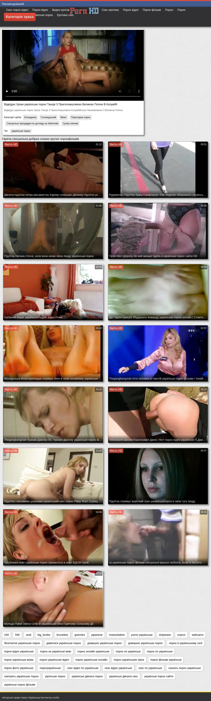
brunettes (62, 634)
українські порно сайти (158, 676)
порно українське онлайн (91, 659)
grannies (79, 634)
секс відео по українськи (82, 668)
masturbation (117, 634)
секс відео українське (118, 668)
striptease (165, 634)
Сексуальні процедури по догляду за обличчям (32, 123)
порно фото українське (18, 668)
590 (17, 634)
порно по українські (128, 651)
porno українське (142, 634)
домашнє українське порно (104, 643)
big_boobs (44, 634)
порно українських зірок (129, 659)
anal (28, 634)
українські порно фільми (19, 684)
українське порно (20, 131)
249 (6, 634)
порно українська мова (18, 659)
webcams (197, 634)
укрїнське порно (55, 676)
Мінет (63, 117)
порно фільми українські (166, 659)
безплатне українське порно (22, 643)
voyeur (181, 634)
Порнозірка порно (81, 117)
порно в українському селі (185, 643)
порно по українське (160, 651)
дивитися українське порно (63, 643)
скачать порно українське (184, 668)
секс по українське (150, 668)
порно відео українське (19, 651)
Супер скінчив (70, 123)
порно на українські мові (55, 651)
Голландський (48, 117)
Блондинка (30, 117)
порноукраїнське (50, 668)
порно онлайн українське (93, 651)
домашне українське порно (145, 643)
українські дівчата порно (87, 676)
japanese (97, 634)
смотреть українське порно (21, 676)
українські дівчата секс (123, 676)
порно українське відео (54, 659)
